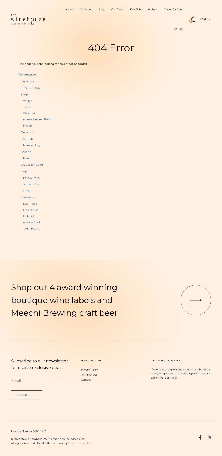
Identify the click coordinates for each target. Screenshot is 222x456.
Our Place (117, 9)
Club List (28, 216)
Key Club (135, 9)
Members (27, 197)
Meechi (27, 125)
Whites (27, 101)
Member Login (32, 145)
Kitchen (152, 9)
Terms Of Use (31, 184)
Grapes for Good (173, 9)
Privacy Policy (31, 177)
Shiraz (27, 107)
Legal (24, 171)
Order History (31, 228)
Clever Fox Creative (80, 443)
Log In (205, 19)
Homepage (27, 74)
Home (69, 9)
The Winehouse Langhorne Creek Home (28, 19)
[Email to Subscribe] (41, 380)
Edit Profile (30, 203)
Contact (178, 28)
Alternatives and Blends (38, 119)
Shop (101, 9)
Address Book (32, 222)
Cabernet (29, 113)
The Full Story (31, 88)
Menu (26, 158)
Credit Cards (30, 210)
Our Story (86, 9)
